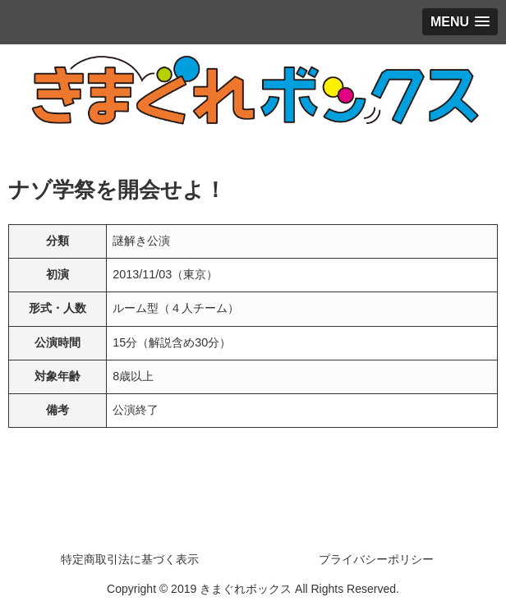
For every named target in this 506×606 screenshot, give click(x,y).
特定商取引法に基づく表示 (130, 559)
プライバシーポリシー (376, 559)
